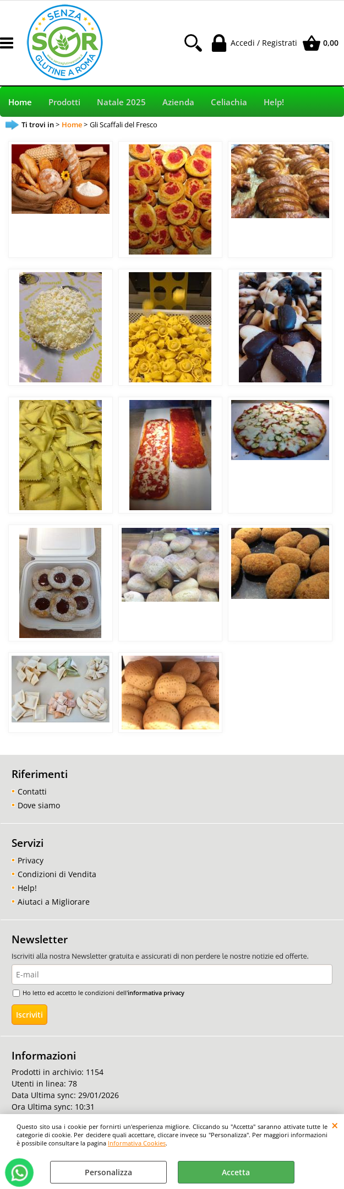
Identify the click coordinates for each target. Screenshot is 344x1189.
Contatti (32, 791)
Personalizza (108, 1172)
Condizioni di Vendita (57, 874)
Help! (274, 102)
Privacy (30, 860)
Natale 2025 (121, 102)
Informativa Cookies (137, 1143)
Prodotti (64, 102)
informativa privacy (156, 992)
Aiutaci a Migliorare (54, 901)
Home (20, 102)
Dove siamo (39, 805)
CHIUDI (334, 1125)
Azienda (178, 102)
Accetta (236, 1172)
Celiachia (229, 102)
